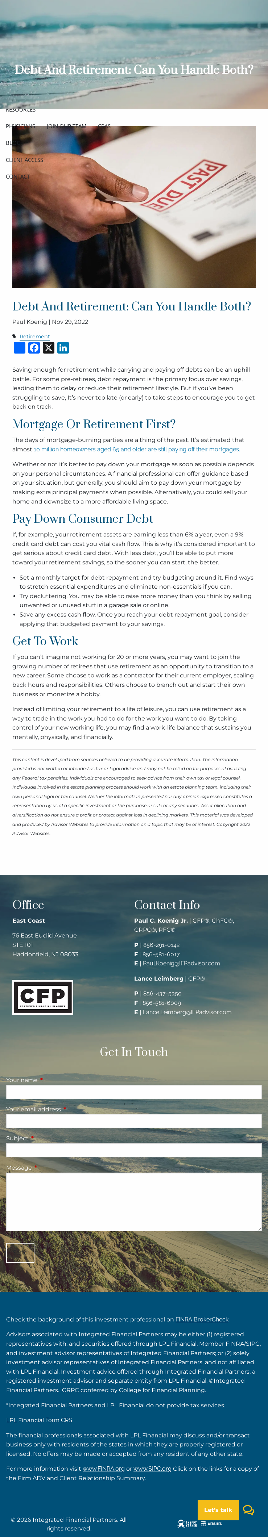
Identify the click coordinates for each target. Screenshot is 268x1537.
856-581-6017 (161, 954)
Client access (24, 159)
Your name (52, 1080)
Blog (13, 142)
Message (49, 1167)
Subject (47, 1138)
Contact (18, 176)
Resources (21, 109)
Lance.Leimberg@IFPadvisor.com (187, 1012)
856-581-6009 (162, 1002)
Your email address (63, 1109)
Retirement (35, 336)
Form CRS (58, 1420)
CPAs (104, 126)
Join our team (66, 126)
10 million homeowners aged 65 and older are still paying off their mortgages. (137, 449)
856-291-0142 (161, 944)
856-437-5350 (162, 993)
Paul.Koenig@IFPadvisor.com (181, 963)
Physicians (20, 126)
